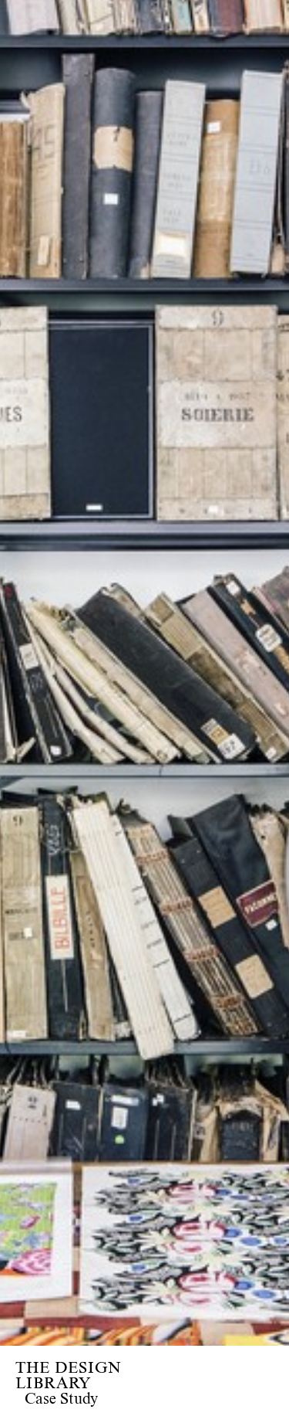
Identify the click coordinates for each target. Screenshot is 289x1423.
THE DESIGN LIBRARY (68, 1376)
